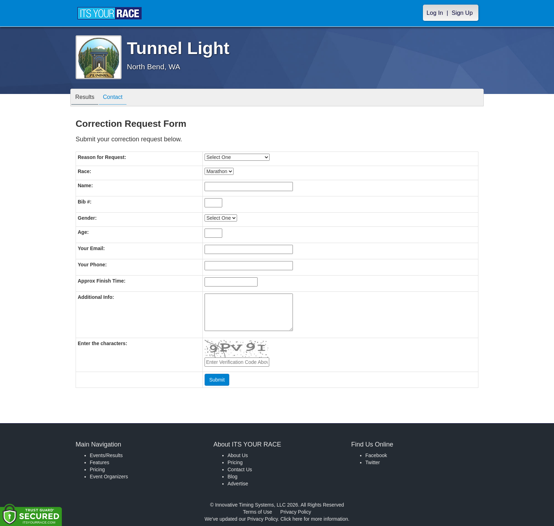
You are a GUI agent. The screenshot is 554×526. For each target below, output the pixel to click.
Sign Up (462, 13)
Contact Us (240, 469)
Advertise (238, 483)
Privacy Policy (295, 512)
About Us (238, 455)
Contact (118, 98)
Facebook (376, 455)
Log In (434, 13)
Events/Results (106, 455)
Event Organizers (109, 476)
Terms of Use (257, 512)
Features (99, 462)
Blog (232, 476)
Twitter (372, 462)
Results (86, 98)
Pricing (97, 469)
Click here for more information (314, 519)
